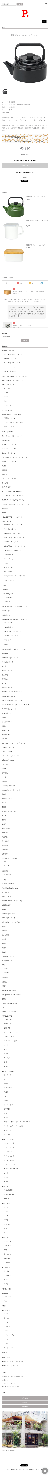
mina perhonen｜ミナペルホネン (12, 790)
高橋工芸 (5, 931)
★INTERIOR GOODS (9, 1139)
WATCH (6, 1198)
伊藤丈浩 (5, 589)
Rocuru (6, 972)
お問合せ (5, 1380)
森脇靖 (4, 807)
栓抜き (6, 1100)
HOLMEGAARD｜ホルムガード (12, 517)
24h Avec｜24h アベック (12, 362)
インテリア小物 (9, 1143)
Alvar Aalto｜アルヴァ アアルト (14, 537)
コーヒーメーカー (9, 1079)
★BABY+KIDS (6, 1289)
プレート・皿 (8, 1019)
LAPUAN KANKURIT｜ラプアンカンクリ (15, 743)
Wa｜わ (4, 965)
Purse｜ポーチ (9, 627)
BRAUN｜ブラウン (8, 432)
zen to (4, 1007)
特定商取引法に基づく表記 (10, 1386)
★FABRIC (5, 1238)
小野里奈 (5, 854)
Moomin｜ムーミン (10, 367)
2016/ (3, 824)
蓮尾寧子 (5, 508)
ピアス (6, 1279)
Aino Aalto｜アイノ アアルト (13, 525)
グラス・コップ (9, 1036)
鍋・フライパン (9, 1105)
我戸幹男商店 (6, 487)
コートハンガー (9, 1348)
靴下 (5, 1228)
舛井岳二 (5, 777)
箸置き (6, 1053)
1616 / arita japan (7, 594)
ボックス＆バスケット (11, 1168)
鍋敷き (6, 1083)
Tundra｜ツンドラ (10, 580)
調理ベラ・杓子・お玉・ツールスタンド (17, 1122)
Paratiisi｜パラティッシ (11, 358)
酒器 (5, 1062)
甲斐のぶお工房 (7, 670)
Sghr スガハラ (6, 896)
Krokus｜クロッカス (10, 371)
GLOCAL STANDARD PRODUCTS (13, 491)
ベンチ (6, 392)
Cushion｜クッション (11, 635)
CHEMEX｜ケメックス (9, 449)
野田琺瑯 (5, 832)
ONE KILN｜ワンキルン (9, 858)
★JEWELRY (6, 1267)
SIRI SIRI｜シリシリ (8, 913)
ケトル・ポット (9, 1075)
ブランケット (8, 1245)
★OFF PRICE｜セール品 (10, 1366)
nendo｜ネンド (7, 828)
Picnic (6, 968)
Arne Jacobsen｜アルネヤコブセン (13, 380)
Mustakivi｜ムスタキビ (9, 811)
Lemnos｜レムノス (8, 747)
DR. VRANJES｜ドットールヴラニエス (14, 457)
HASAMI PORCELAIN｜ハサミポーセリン (15, 504)
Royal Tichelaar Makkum (10, 888)
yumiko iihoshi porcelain (9, 1003)
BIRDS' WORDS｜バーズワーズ (12, 414)
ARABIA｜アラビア (8, 350)
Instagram (25, 1402)
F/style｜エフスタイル (9, 461)
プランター (7, 1296)
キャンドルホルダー (10, 1160)
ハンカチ (7, 1262)
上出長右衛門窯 (7, 687)
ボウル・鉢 (7, 1024)
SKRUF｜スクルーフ (8, 918)
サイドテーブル (9, 1335)
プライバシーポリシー (9, 1383)
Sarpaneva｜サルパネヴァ (12, 550)
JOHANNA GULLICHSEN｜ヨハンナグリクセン (17, 619)
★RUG (4, 1306)
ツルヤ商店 (5, 935)
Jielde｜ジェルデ (7, 615)
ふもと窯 (5, 483)
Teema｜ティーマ (9, 563)
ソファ (6, 1343)
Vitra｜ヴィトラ (7, 960)
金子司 (4, 683)
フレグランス (8, 1152)
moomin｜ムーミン (10, 567)
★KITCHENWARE (8, 1071)
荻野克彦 (5, 849)
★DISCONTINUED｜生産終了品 (12, 1361)
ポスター (7, 1177)
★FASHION (5, 1203)
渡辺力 (4, 986)
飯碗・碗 (7, 1028)
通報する (25, 177)
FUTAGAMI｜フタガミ (9, 478)
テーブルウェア (9, 426)
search (20, 4)
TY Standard (8, 597)
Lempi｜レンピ (9, 554)
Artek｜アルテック (8, 385)
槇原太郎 (5, 768)
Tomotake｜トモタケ (8, 956)
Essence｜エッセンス (11, 542)
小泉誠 (4, 726)
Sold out (25, 166)
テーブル (7, 397)
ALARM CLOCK (9, 1194)
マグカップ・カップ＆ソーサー (14, 1032)
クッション (7, 405)
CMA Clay (7, 601)
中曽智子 (5, 820)
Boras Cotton (6, 440)
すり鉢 (6, 1117)
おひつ (6, 1096)
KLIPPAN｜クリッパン (9, 709)
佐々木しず (5, 892)
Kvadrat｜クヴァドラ (8, 713)
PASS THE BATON (8, 884)
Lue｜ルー (5, 764)
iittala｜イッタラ (7, 521)
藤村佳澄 (5, 474)
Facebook (25, 1406)
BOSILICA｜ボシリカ (9, 444)
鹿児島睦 (5, 679)
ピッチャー (7, 1045)
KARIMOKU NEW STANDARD (12, 692)
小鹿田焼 (5, 871)
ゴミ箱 (6, 1173)
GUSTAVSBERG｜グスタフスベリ (13, 500)
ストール (7, 1215)
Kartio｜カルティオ (10, 529)
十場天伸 (5, 653)
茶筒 (5, 1113)
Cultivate (6, 866)
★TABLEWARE (7, 1016)
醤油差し (7, 1066)
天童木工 (5, 939)
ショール (7, 1224)
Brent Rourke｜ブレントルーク (12, 436)
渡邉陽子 (5, 977)
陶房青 (4, 948)
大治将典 (5, 837)
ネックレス (7, 1271)
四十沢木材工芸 (7, 410)
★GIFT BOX (6, 1357)
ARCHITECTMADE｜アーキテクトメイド (15, 376)
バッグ (6, 1211)
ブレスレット (8, 1275)
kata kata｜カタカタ (8, 696)
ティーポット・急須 (10, 1041)
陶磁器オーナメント (10, 418)
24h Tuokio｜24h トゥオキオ (13, 354)
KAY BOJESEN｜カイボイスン (12, 700)
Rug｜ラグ (7, 640)
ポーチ (6, 1207)
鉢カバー (7, 1301)
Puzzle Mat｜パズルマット (12, 631)
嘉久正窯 (5, 675)
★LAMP (4, 1353)
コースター (7, 1058)
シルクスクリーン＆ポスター (13, 422)
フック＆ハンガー (9, 1164)
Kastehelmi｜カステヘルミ (12, 533)
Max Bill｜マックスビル (9, 785)
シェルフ (7, 1339)
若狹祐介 (5, 982)
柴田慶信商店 (6, 905)
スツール (7, 388)
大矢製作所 (5, 841)
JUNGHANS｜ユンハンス (10, 658)
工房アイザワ (6, 730)
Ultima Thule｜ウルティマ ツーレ (14, 546)
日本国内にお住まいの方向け (25, 172)
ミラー (6, 1331)
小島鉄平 (5, 739)
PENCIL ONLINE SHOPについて (12, 1377)
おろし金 (7, 1134)
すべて (7, 283)
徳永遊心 (5, 952)
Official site (25, 1398)
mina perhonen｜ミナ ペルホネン (14, 576)
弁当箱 (6, 1092)
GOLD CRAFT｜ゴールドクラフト (13, 496)
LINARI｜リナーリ (8, 751)
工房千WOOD (6, 734)
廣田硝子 (5, 513)
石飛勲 (4, 585)
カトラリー (7, 1049)
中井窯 (4, 815)
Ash (5, 861)
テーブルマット (9, 1254)
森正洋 (4, 803)
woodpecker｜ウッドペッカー (11, 995)
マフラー (7, 1220)
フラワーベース (9, 1147)
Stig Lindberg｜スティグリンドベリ (13, 922)
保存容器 (7, 1109)
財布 (5, 1232)
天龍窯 (4, 943)
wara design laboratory (9, 990)
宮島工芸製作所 (7, 798)
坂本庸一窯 (7, 874)
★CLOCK (5, 1186)
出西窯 (4, 909)
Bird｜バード (8, 571)
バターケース (8, 1088)
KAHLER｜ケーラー (8, 662)
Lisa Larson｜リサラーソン (10, 756)
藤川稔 (4, 466)
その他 (6, 644)
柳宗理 (4, 999)
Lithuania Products (8, 760)
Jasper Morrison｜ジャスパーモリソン (14, 606)
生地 (5, 401)
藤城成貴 (5, 470)
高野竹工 (5, 926)
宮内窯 (4, 794)
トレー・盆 (7, 1130)
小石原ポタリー (7, 722)
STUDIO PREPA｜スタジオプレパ (13, 901)
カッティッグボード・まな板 (13, 1126)
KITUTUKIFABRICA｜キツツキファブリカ (15, 704)
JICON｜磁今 (6, 611)
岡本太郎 (5, 845)
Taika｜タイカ (8, 559)
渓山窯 (4, 717)
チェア (6, 1314)
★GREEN (5, 1293)
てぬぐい (7, 1258)
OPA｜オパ (5, 879)
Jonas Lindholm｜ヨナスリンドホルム (14, 649)
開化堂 (4, 666)
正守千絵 (5, 773)
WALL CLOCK (8, 1190)
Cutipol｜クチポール (8, 453)
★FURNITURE (7, 1310)
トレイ (6, 1181)
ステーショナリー (9, 1156)
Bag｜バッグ (8, 623)
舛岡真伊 (5, 781)
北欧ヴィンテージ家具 (9, 1012)
